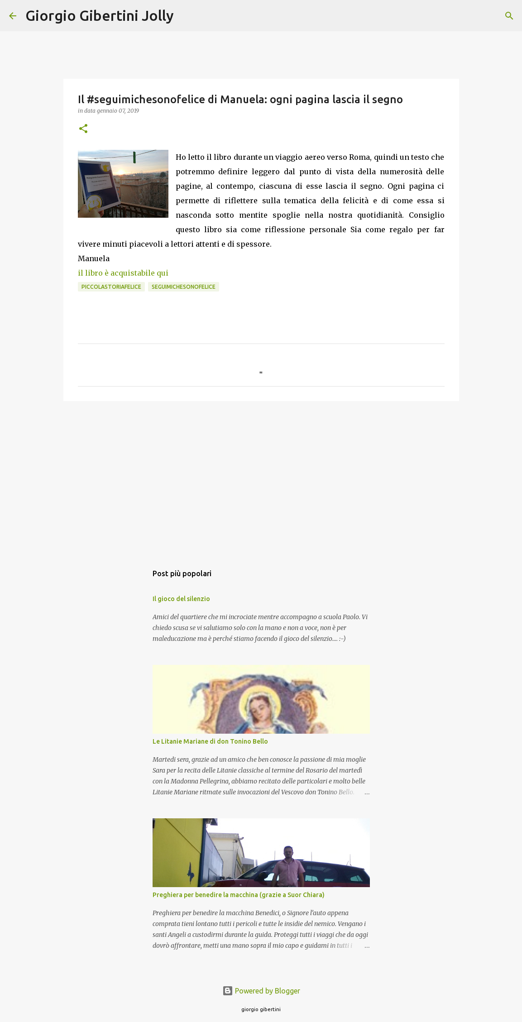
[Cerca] (186, 16)
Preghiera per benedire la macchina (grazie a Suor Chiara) (239, 894)
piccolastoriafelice (111, 287)
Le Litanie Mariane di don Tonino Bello (210, 741)
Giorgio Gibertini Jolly (99, 15)
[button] (83, 129)
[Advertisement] (261, 478)
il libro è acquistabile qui (123, 272)
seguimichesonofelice (184, 287)
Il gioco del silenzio (181, 598)
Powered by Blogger (261, 991)
